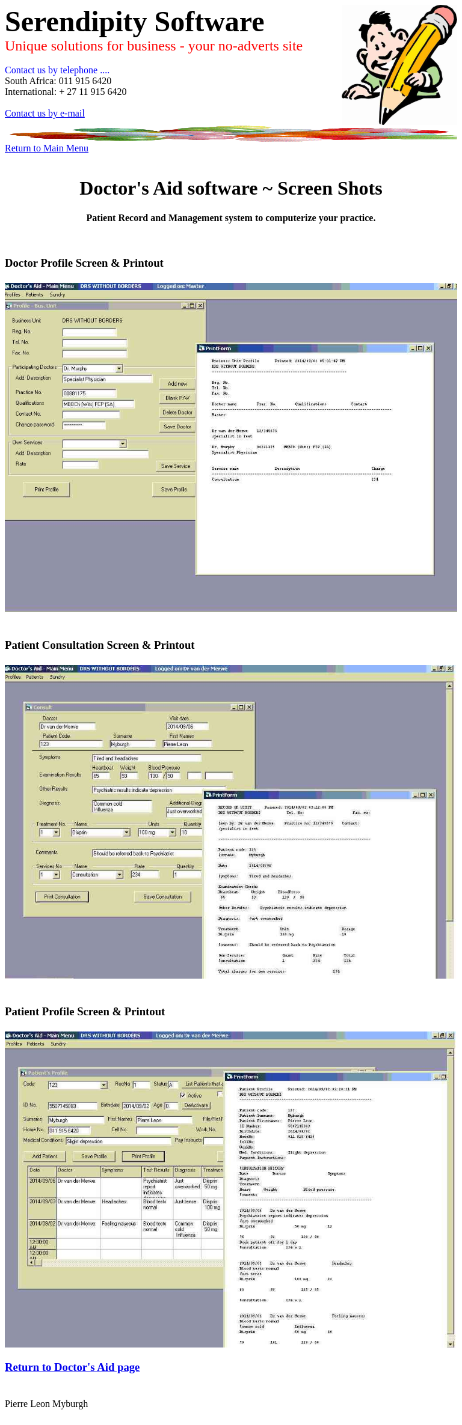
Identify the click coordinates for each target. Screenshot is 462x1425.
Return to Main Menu (46, 148)
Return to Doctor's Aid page (72, 1367)
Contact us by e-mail (45, 113)
